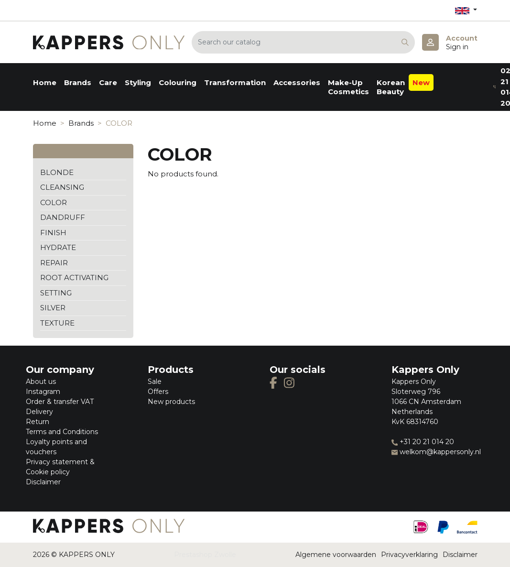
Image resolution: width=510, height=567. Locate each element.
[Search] (303, 42)
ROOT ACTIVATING (74, 277)
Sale (155, 381)
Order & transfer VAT (60, 401)
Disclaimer (43, 482)
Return (37, 421)
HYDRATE (58, 247)
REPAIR (54, 262)
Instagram (43, 391)
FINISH (53, 232)
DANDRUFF (62, 217)
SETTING (56, 292)
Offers (158, 391)
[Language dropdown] (466, 10)
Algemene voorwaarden (335, 554)
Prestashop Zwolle (205, 554)
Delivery (39, 411)
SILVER (52, 307)
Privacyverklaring (409, 554)
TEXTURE (57, 322)
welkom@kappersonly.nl (436, 451)
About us (41, 381)
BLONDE (57, 172)
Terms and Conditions (62, 431)
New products (171, 401)
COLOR (53, 202)
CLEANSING (62, 187)
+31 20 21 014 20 (422, 441)
